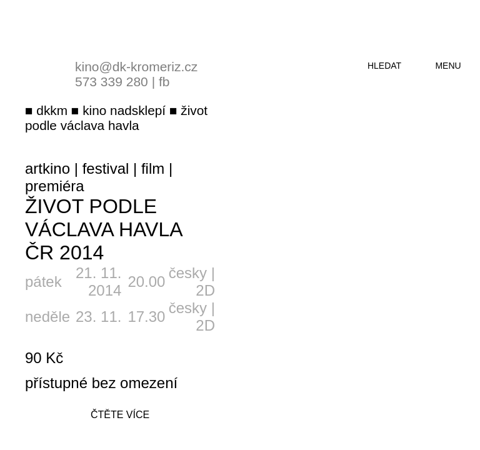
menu (448, 66)
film (152, 168)
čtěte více (120, 414)
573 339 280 (111, 81)
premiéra (54, 186)
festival (105, 168)
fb (164, 81)
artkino (47, 168)
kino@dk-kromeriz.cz (136, 66)
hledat (384, 66)
